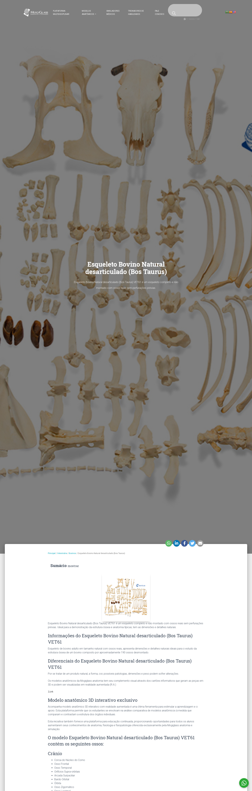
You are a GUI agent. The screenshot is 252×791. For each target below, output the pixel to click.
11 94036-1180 (193, 19)
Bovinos (72, 553)
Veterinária (62, 553)
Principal (51, 553)
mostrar (73, 566)
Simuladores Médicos (112, 12)
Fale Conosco (159, 12)
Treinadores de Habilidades (136, 12)
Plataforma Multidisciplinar (61, 12)
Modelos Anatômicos (88, 12)
